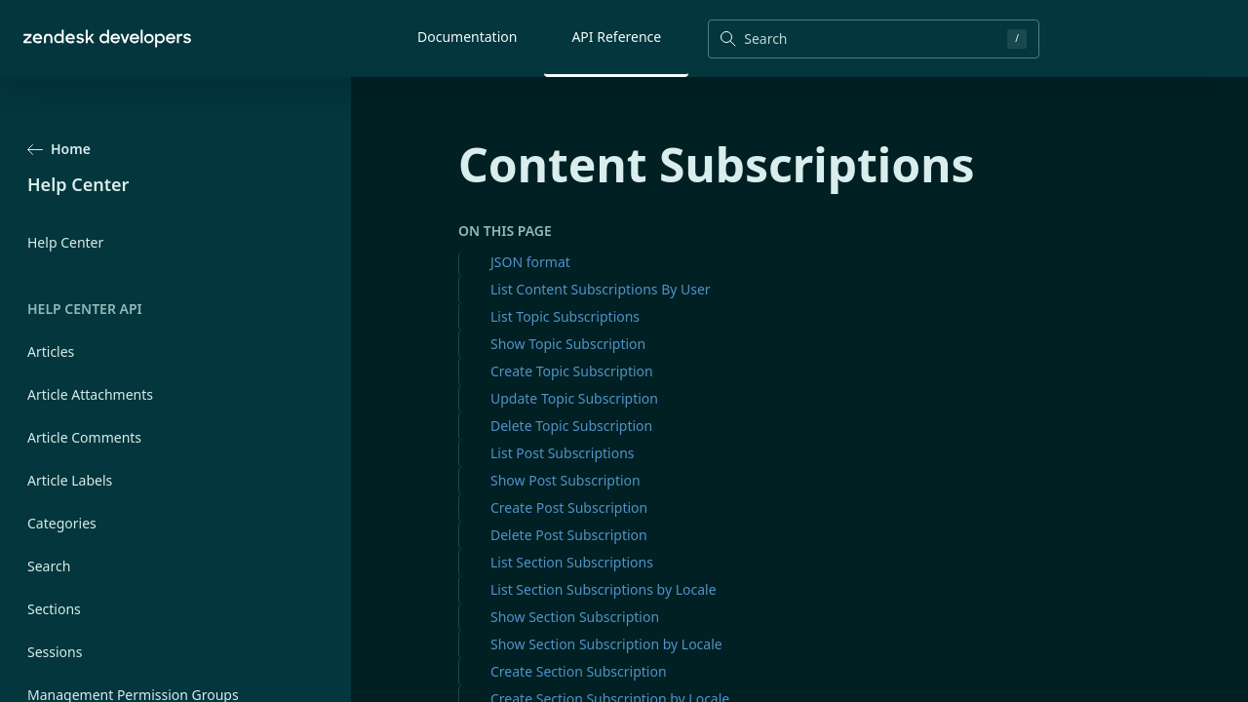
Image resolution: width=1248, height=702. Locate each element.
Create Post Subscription (568, 507)
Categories (62, 523)
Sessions (54, 652)
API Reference (616, 36)
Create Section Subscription (578, 671)
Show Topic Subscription (567, 343)
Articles (50, 351)
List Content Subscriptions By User (600, 289)
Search (48, 566)
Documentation (467, 36)
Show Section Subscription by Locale (606, 644)
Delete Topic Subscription (571, 425)
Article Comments (84, 437)
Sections (54, 609)
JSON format (530, 262)
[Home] (107, 38)
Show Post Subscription (565, 480)
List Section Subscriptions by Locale (603, 589)
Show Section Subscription (574, 616)
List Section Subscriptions (571, 562)
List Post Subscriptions (562, 453)
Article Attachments (90, 394)
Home (59, 148)
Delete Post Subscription (568, 535)
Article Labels (69, 480)
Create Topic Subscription (571, 371)
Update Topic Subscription (574, 398)
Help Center (65, 242)
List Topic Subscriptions (565, 316)
